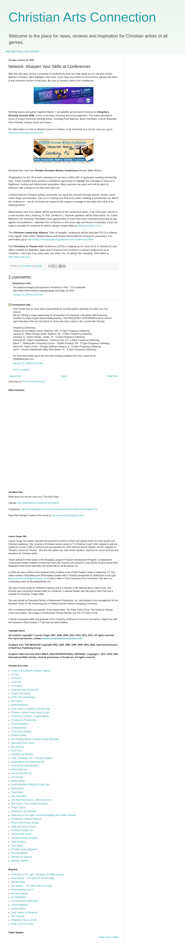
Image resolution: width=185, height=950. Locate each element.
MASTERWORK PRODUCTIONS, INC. (30, 784)
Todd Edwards (18, 841)
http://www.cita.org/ (18, 256)
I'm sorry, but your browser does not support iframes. (66, 439)
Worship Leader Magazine (24, 849)
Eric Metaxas (17, 746)
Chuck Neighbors (19, 724)
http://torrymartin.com (21, 773)
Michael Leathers (19, 893)
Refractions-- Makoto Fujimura (26, 819)
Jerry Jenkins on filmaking (24, 912)
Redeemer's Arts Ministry (23, 811)
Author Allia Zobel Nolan (23, 697)
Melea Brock (17, 788)
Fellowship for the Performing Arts (28, 762)
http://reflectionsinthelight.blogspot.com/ (29, 578)
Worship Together (20, 860)
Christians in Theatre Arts (23, 720)
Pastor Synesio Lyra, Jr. (23, 889)
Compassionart (18, 727)
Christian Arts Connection (82, 17)
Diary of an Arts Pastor (22, 924)
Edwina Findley (18, 735)
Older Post (112, 376)
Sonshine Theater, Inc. (22, 830)
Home (64, 376)
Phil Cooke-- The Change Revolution (29, 803)
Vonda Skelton (18, 908)
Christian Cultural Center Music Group (30, 712)
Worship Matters (19, 853)
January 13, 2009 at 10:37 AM (28, 294)
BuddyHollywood (19, 705)
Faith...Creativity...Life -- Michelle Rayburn (32, 758)
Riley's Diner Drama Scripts (24, 822)
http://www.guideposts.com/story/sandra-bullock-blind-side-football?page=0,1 (59, 509)
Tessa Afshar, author (21, 834)
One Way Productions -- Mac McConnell (31, 800)
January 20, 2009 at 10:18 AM (28, 363)
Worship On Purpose (21, 857)
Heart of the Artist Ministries (25, 765)
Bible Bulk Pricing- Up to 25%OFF (22, 51)
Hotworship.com (19, 769)
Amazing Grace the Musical (25, 689)
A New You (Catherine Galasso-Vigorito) (31, 670)
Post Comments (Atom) (33, 381)
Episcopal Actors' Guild (22, 743)
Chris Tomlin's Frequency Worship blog (30, 708)
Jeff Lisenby (17, 777)
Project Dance (18, 807)
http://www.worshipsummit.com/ (25, 132)
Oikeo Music (17, 792)
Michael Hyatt (18, 882)
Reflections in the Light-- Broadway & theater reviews (37, 874)
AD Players (16, 686)
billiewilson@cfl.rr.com (89, 225)
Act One (15, 674)
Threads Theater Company (24, 838)
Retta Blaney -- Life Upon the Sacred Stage (32, 878)
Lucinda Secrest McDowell (24, 901)
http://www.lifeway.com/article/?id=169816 (38, 503)
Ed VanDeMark (18, 897)
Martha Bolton (18, 781)
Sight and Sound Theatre (23, 826)
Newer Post (15, 376)
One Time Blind (19, 796)
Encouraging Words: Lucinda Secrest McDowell (34, 739)
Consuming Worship (21, 731)
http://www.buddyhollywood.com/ (67, 515)
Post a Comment (21, 369)
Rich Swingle (17, 916)
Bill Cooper (16, 701)
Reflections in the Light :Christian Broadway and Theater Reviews (43, 815)
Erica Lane (16, 750)
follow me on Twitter (109, 937)
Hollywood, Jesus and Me (24, 920)
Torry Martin (17, 845)
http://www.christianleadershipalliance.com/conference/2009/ (60, 239)
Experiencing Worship (22, 754)
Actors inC (16, 678)
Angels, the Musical (21, 693)
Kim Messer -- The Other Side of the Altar (31, 886)
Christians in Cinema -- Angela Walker (30, 716)
